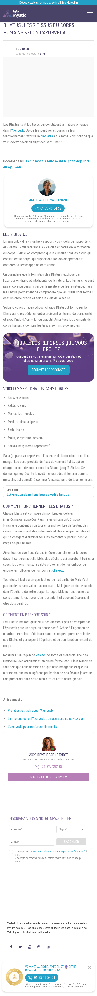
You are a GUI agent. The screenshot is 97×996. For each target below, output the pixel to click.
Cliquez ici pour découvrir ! (48, 777)
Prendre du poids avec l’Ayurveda (30, 710)
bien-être (47, 136)
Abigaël (24, 49)
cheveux (58, 570)
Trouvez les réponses (48, 370)
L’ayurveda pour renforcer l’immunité (33, 727)
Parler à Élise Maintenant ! (48, 200)
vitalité (40, 655)
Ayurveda (18, 130)
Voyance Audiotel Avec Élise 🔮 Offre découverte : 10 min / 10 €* (50, 968)
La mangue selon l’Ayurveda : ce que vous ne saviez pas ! (46, 719)
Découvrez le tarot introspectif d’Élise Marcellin (48, 2)
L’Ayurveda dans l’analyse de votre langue (38, 495)
